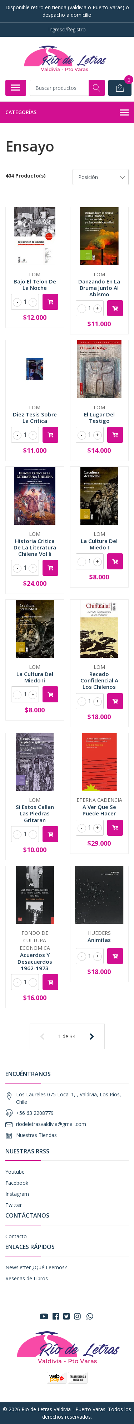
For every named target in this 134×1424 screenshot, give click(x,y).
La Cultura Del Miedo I (99, 544)
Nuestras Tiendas (36, 1135)
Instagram (17, 1193)
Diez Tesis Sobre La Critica (35, 417)
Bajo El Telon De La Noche (35, 284)
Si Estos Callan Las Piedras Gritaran (35, 813)
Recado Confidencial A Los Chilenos (99, 680)
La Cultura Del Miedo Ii (34, 677)
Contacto (16, 1236)
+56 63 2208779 (35, 1113)
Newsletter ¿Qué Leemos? (36, 1267)
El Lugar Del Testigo (99, 417)
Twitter (13, 1205)
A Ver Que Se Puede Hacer (99, 810)
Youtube (15, 1171)
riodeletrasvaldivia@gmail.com (51, 1124)
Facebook (16, 1182)
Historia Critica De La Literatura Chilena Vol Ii (35, 547)
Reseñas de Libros (26, 1278)
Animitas (99, 939)
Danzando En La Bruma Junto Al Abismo (99, 288)
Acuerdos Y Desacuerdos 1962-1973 (35, 961)
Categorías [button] (67, 113)
